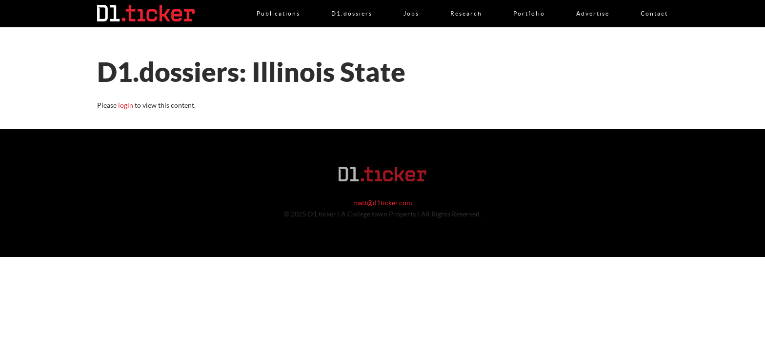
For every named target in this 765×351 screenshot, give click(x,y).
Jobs (411, 3)
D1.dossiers (351, 3)
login (125, 105)
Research (466, 3)
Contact (654, 3)
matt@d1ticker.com (382, 203)
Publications (278, 3)
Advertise (592, 3)
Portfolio (529, 3)
